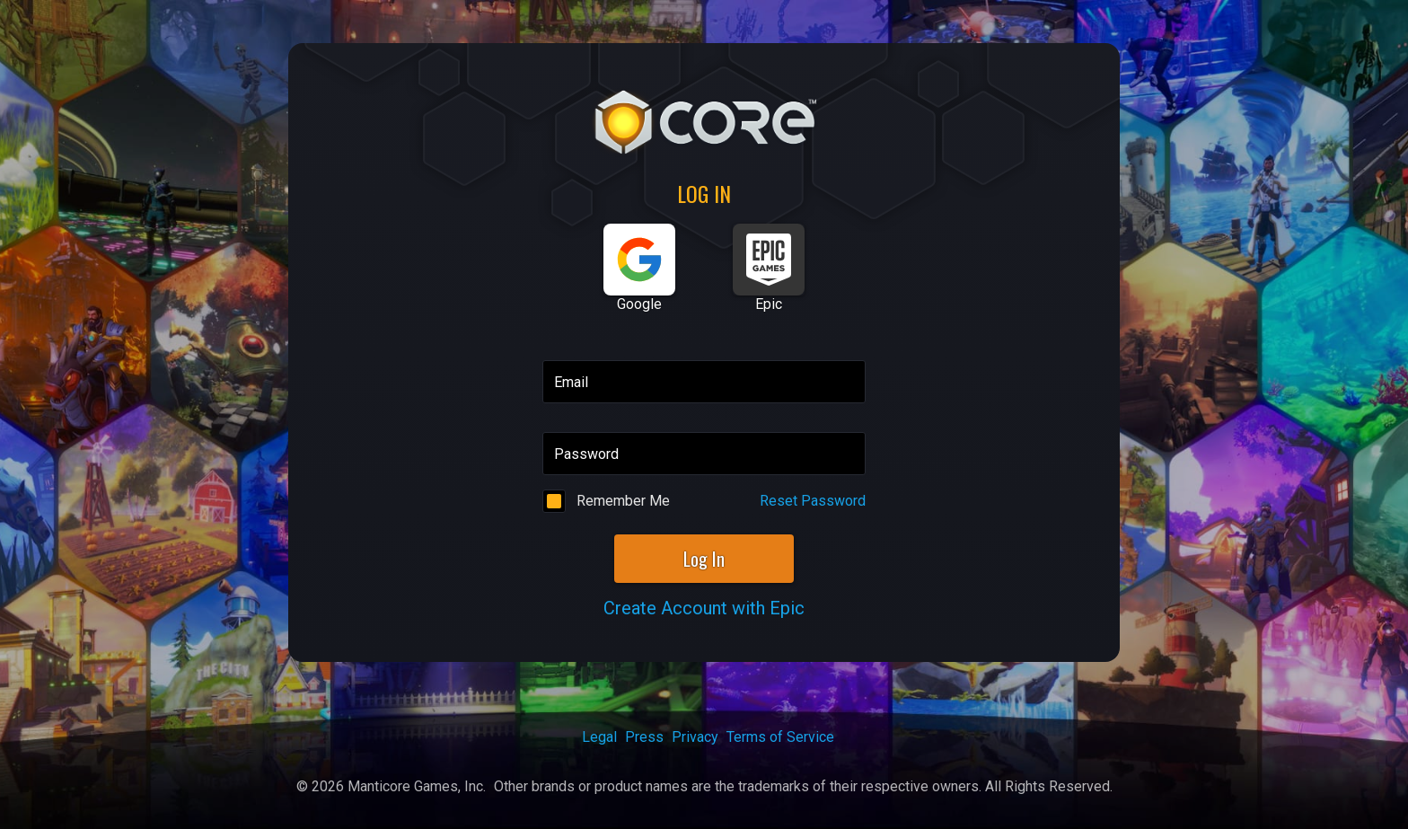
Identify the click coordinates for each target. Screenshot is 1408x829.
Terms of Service (780, 736)
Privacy (695, 736)
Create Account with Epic (704, 608)
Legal (599, 736)
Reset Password (813, 500)
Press (644, 736)
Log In (704, 558)
